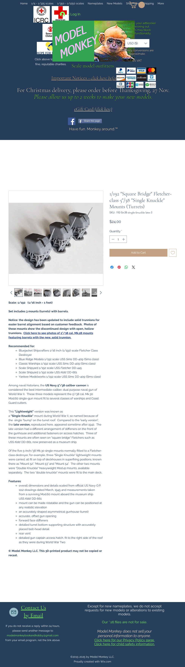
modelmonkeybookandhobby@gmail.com (33, 635)
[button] (137, 5)
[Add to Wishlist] (173, 253)
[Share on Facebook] (112, 267)
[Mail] (13, 612)
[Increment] (123, 239)
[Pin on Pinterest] (119, 267)
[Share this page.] (90, 121)
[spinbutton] (118, 239)
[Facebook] (71, 121)
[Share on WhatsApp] (126, 267)
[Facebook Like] (111, 121)
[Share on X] (133, 267)
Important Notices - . (93, 78)
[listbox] (137, 43)
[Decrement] (112, 239)
